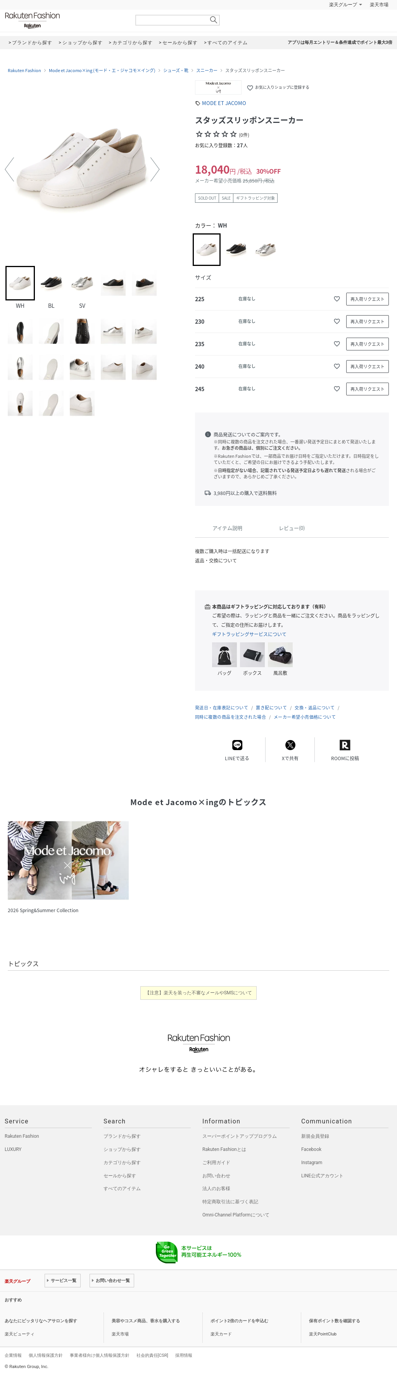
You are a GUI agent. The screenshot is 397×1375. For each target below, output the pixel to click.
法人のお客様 (216, 1188)
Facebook (311, 1149)
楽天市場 (379, 4)
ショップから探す (122, 1149)
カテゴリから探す (122, 1162)
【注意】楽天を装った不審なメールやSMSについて (198, 992)
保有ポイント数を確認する (334, 1320)
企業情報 (13, 1355)
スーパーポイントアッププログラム (239, 1136)
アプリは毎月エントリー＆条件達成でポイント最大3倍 (340, 42)
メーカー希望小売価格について (305, 717)
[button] (9, 169)
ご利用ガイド (216, 1162)
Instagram (311, 1162)
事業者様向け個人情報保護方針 (99, 1355)
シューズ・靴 (175, 70)
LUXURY (13, 1149)
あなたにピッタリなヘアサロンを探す (41, 1320)
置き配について (271, 707)
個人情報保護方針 (46, 1355)
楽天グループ (343, 4)
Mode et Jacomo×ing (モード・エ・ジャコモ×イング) (102, 70)
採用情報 (183, 1355)
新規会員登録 (315, 1136)
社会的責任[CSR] (152, 1355)
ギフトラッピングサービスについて (249, 634)
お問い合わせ (216, 1175)
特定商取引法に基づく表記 (230, 1201)
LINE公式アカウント (322, 1175)
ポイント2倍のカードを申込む (239, 1320)
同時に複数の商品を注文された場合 (230, 717)
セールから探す (120, 1175)
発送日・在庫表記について (221, 707)
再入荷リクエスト (367, 299)
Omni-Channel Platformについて (235, 1215)
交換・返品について (315, 707)
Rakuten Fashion (65, 20)
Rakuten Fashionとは (224, 1149)
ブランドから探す (122, 1136)
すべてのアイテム (122, 1188)
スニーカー (206, 70)
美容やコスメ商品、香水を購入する (146, 1320)
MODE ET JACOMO (224, 103)
